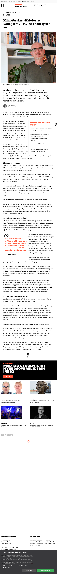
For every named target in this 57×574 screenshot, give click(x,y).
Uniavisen (4, 1)
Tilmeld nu (8, 376)
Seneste (18, 5)
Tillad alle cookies (45, 570)
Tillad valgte (29, 570)
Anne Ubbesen (11, 105)
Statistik (24, 566)
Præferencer (16, 566)
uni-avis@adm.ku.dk (10, 549)
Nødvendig (7, 566)
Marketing (7, 567)
